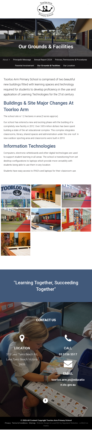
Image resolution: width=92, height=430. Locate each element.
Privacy (8, 423)
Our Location (69, 66)
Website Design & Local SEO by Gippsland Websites (57, 423)
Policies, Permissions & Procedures (71, 59)
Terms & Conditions (20, 423)
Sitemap (32, 423)
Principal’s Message (22, 59)
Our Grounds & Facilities (48, 66)
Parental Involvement (24, 66)
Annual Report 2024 (43, 59)
